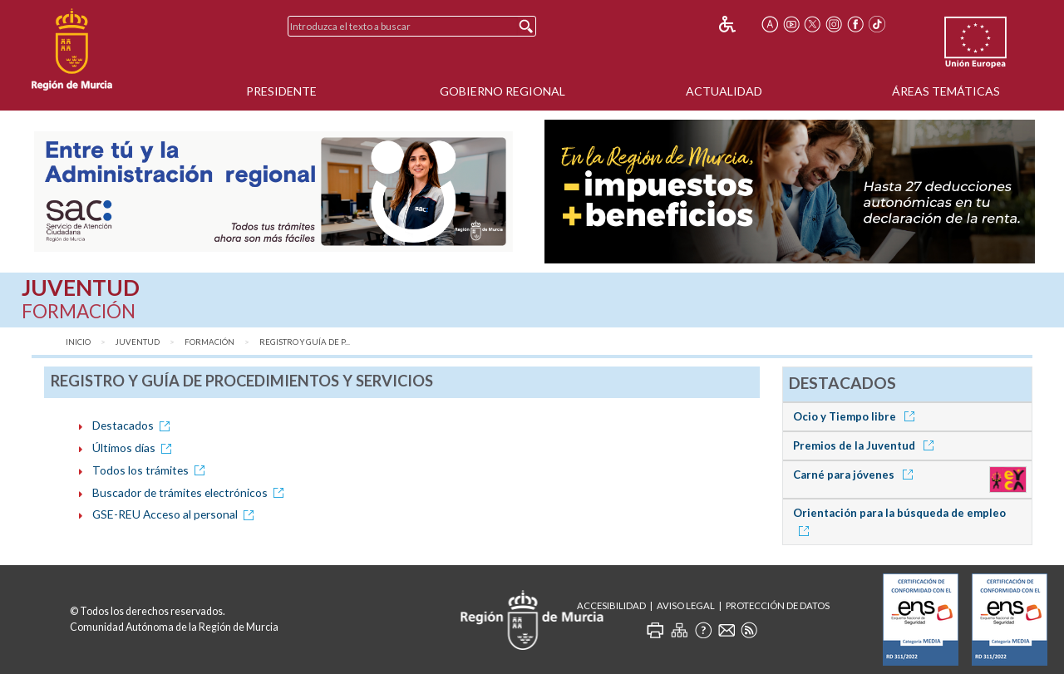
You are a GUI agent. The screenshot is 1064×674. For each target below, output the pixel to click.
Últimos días (134, 447)
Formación (209, 342)
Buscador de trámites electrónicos (190, 492)
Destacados (133, 425)
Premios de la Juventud (866, 445)
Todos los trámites (151, 470)
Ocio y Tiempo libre (856, 416)
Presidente (281, 91)
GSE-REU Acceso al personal (175, 514)
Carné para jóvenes (856, 474)
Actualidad (724, 91)
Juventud (138, 342)
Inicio (78, 342)
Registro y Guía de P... (304, 342)
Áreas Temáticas (946, 91)
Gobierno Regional (502, 91)
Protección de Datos (778, 605)
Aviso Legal (686, 605)
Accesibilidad (611, 605)
